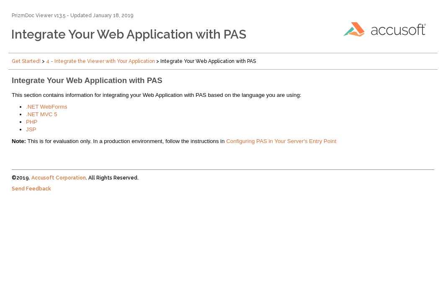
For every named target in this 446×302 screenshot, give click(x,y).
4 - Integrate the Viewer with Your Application (100, 61)
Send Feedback (31, 189)
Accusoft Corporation (58, 178)
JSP (31, 129)
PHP (31, 122)
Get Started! (26, 61)
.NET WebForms (46, 107)
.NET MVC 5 (41, 114)
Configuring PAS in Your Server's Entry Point (281, 141)
